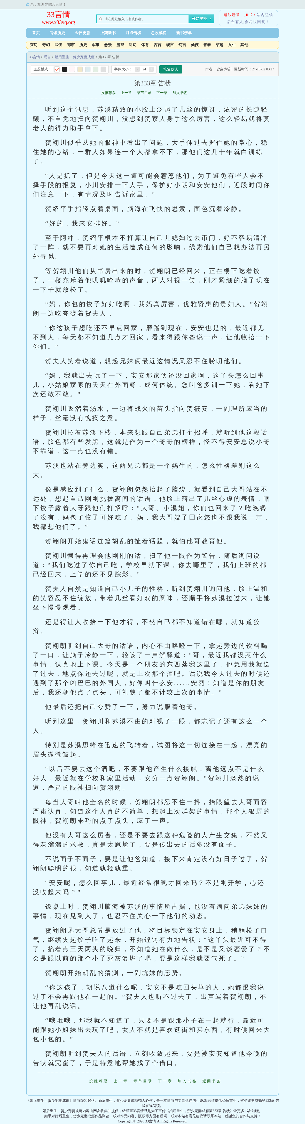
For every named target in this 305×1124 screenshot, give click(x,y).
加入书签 (180, 93)
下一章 (162, 93)
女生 (232, 45)
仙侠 (195, 45)
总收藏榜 (158, 33)
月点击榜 (133, 33)
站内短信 (265, 15)
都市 (71, 45)
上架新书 (108, 33)
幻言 (182, 45)
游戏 (120, 45)
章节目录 (144, 93)
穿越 (219, 45)
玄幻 (33, 45)
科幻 (133, 45)
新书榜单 (184, 33)
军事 (95, 45)
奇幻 (46, 45)
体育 (145, 45)
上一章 (126, 93)
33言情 (58, 14)
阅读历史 (57, 33)
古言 (157, 45)
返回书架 (212, 1081)
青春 (207, 45)
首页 (36, 33)
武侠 (58, 45)
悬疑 (108, 45)
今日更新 (82, 33)
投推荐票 (108, 93)
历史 (83, 45)
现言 (170, 45)
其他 (244, 45)
